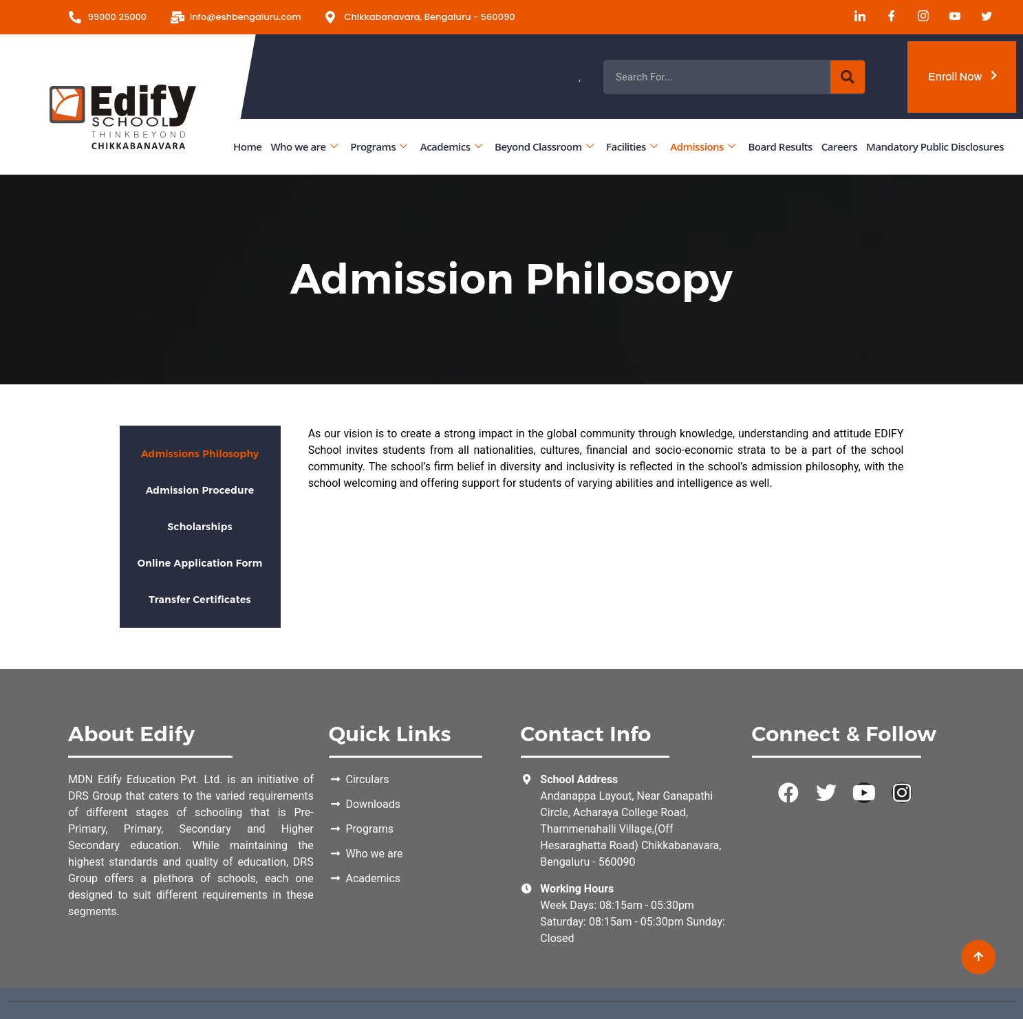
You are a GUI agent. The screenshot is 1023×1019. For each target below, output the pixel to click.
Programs (378, 146)
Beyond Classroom (544, 146)
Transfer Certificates (200, 599)
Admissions (702, 146)
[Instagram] (918, 17)
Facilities (631, 146)
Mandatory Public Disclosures (935, 146)
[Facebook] (886, 17)
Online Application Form (200, 563)
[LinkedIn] (855, 17)
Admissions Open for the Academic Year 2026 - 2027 (701, 77)
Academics (451, 146)
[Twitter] (981, 17)
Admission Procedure (200, 490)
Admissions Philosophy (200, 454)
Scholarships (200, 527)
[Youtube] (950, 17)
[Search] (847, 77)
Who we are (303, 146)
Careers (839, 146)
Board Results (780, 146)
